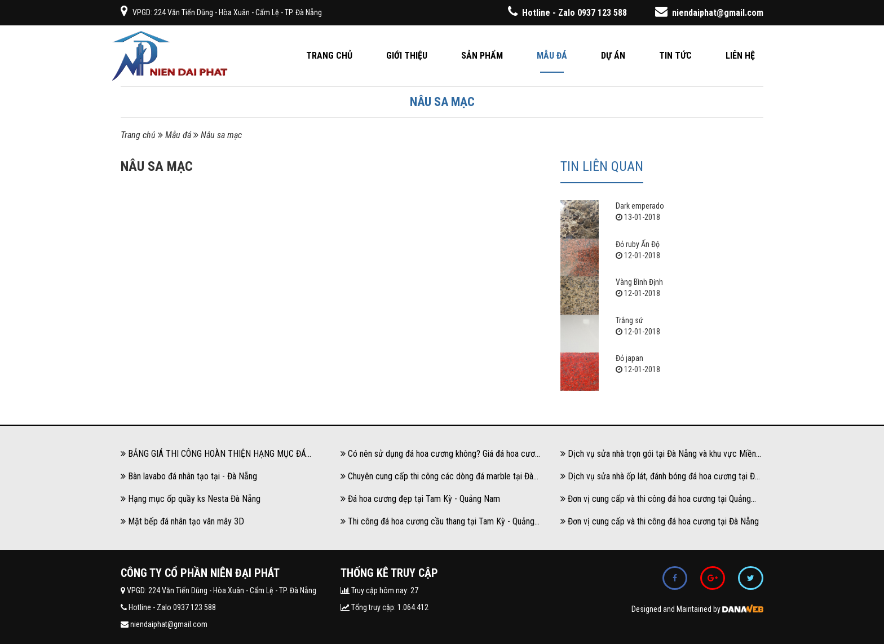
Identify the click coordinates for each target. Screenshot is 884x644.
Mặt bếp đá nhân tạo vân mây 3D (182, 521)
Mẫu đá (552, 55)
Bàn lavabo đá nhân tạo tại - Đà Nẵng (189, 476)
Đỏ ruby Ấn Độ (638, 244)
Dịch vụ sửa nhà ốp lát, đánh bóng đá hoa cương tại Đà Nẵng (659, 479)
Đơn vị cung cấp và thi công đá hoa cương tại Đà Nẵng (659, 521)
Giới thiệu (406, 55)
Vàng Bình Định (639, 281)
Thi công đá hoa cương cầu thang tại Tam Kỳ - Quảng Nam (437, 524)
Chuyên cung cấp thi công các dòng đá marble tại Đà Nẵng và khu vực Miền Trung (437, 479)
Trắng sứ (629, 320)
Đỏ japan (629, 358)
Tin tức (675, 55)
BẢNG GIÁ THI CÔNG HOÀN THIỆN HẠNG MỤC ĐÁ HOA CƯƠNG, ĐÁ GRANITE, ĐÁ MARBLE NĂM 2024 (213, 456)
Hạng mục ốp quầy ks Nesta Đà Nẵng (190, 498)
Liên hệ (740, 55)
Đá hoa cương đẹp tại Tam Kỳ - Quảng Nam (420, 498)
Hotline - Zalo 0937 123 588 (567, 12)
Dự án (613, 55)
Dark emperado (640, 205)
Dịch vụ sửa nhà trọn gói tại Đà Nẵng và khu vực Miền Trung (658, 456)
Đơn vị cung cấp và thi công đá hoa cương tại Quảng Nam (655, 501)
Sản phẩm (482, 55)
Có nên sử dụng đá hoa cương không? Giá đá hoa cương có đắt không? (442, 456)
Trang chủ (329, 55)
